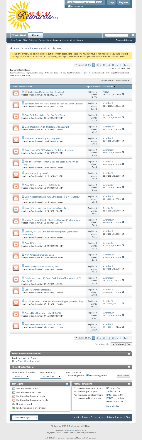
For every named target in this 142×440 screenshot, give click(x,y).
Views (97, 86)
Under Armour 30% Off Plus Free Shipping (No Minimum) (53, 220)
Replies (89, 86)
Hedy (14, 361)
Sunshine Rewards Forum (84, 417)
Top (128, 344)
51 (108, 64)
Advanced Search (124, 40)
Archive (102, 417)
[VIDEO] (110, 398)
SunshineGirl (37, 94)
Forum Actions (59, 40)
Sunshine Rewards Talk (35, 48)
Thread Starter (25, 86)
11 (104, 64)
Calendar (33, 40)
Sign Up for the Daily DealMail (49, 92)
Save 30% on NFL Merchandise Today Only (45, 208)
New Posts (16, 40)
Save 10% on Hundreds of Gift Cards (42, 185)
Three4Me (23, 361)
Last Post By (109, 86)
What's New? (19, 35)
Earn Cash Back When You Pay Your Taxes (45, 115)
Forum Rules (112, 406)
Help (111, 2)
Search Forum (122, 80)
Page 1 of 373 (84, 64)
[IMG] (109, 394)
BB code (110, 388)
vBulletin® (70, 430)
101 (114, 64)
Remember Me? (76, 7)
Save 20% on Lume (34, 243)
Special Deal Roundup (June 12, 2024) (43, 324)
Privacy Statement (116, 417)
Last (127, 65)
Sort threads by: (48, 372)
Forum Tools (106, 80)
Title (15, 86)
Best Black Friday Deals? (36, 173)
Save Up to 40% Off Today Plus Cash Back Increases (49, 150)
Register (123, 2)
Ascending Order (74, 375)
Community (44, 40)
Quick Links (75, 40)
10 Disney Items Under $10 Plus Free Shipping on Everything (54, 301)
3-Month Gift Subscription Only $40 (42, 138)
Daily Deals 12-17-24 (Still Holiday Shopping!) (47, 126)
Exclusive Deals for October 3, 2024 (42, 266)
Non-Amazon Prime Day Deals (39, 254)
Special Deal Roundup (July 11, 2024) (43, 313)
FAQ (25, 40)
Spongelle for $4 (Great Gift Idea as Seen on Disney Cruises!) (54, 103)
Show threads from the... (24, 372)
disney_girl (34, 361)
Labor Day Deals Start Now (38, 289)
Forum (35, 35)
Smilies (109, 391)
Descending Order (96, 375)
